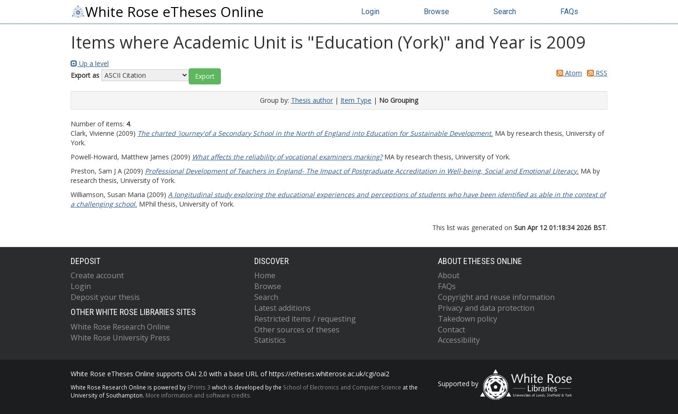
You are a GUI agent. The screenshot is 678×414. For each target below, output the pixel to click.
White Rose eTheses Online (167, 11)
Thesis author (312, 100)
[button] (205, 76)
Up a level (90, 63)
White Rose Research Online (120, 327)
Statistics (270, 340)
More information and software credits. (198, 395)
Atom (567, 72)
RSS (595, 72)
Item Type (355, 100)
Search (504, 11)
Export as (85, 75)
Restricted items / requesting (305, 319)
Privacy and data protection (486, 308)
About (449, 275)
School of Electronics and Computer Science (342, 387)
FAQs (569, 11)
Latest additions (282, 308)
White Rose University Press (120, 337)
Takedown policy (467, 319)
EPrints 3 (198, 387)
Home (264, 275)
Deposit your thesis (105, 297)
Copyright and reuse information (496, 297)
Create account (97, 275)
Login (370, 11)
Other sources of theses (296, 329)
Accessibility (459, 340)
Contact (451, 329)
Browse (436, 11)
